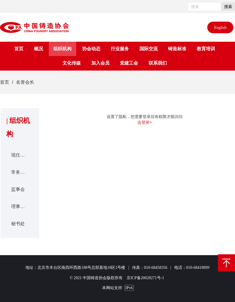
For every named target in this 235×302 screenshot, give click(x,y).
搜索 (228, 6)
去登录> (144, 122)
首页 (4, 82)
